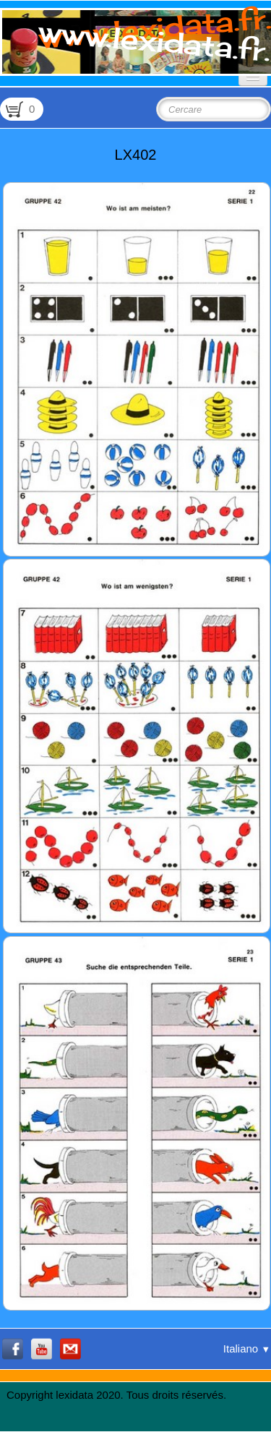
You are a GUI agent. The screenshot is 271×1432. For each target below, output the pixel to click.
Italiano (246, 1348)
